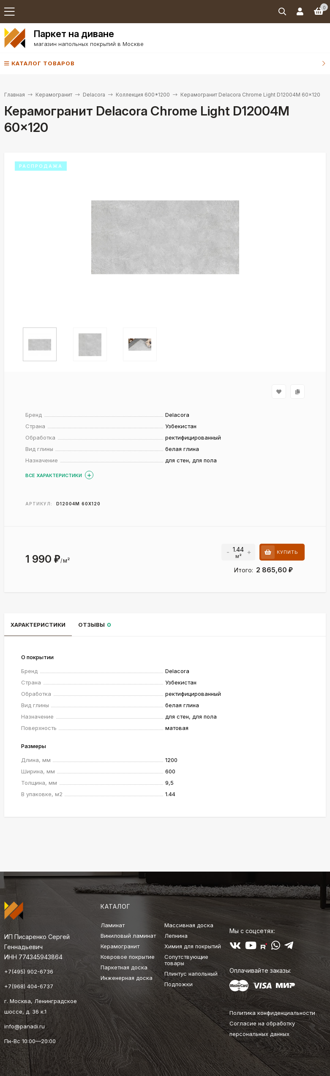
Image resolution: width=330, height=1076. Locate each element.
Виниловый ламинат (128, 935)
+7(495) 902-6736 (28, 971)
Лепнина (176, 935)
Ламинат (113, 925)
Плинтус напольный (191, 973)
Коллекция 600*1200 (143, 94)
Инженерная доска (127, 977)
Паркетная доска (124, 967)
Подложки (178, 984)
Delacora (94, 94)
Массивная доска (188, 925)
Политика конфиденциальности (272, 1012)
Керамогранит (53, 94)
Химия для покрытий (192, 946)
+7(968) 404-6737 (28, 986)
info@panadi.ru (24, 1026)
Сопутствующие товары (186, 959)
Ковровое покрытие (128, 956)
